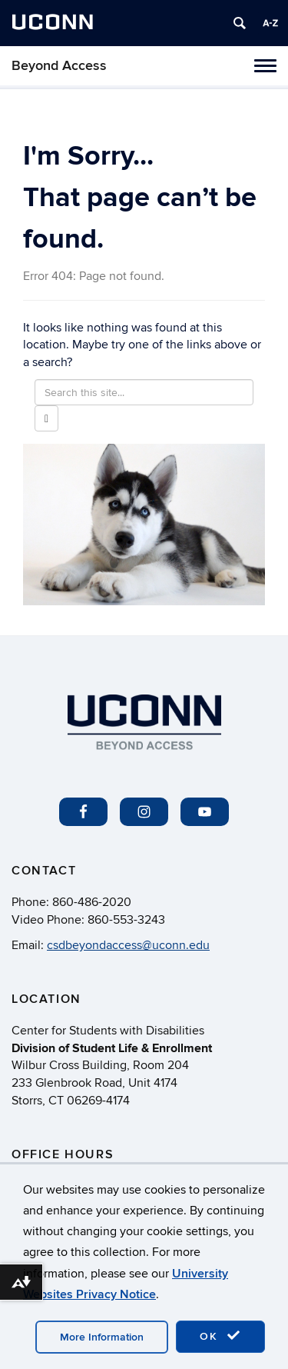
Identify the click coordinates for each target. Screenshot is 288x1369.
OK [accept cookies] (220, 1336)
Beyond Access (59, 66)
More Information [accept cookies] (102, 1337)
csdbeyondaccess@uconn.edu (128, 945)
